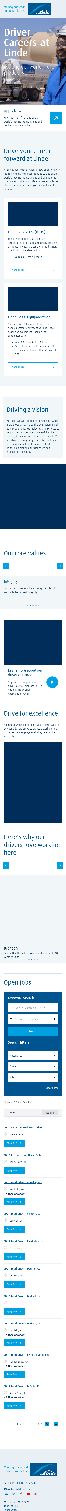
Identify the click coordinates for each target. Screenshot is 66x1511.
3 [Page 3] (23, 1424)
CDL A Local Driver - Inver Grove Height (26, 1355)
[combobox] (33, 1019)
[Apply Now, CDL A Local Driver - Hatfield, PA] (14, 1342)
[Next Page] (47, 1424)
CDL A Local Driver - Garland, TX (22, 1296)
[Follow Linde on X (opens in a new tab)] (13, 1494)
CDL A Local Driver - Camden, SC (22, 1214)
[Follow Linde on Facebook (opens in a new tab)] (21, 1494)
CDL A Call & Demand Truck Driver (23, 1127)
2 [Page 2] (20, 1424)
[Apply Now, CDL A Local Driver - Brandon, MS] (14, 1201)
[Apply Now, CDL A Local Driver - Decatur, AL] (14, 1284)
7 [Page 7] (35, 1424)
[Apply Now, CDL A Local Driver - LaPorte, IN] (14, 1405)
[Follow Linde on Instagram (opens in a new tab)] (35, 1494)
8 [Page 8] (38, 1424)
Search (33, 1031)
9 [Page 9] (41, 1424)
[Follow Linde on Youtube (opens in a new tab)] (28, 1494)
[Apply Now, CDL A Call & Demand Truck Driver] (14, 1143)
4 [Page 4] (26, 1424)
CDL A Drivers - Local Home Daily (22, 1155)
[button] (27, 605)
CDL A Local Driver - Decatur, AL (22, 1268)
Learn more (33, 270)
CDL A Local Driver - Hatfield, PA (22, 1323)
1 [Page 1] (17, 1424)
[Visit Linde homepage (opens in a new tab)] (27, 9)
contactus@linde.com (17, 1489)
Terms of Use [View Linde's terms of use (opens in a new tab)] (11, 1506)
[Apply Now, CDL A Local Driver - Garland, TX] (14, 1311)
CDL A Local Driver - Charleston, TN (23, 1241)
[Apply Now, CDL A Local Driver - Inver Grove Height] (14, 1374)
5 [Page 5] (29, 1424)
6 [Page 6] (32, 1424)
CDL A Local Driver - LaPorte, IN (21, 1386)
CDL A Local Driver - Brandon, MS (23, 1182)
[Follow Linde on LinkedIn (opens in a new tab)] (6, 1494)
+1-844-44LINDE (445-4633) (20, 1483)
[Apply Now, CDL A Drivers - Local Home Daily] (14, 1170)
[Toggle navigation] (56, 9)
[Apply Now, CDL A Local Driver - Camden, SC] (14, 1229)
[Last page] (56, 1424)
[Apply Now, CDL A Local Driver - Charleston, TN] (14, 1256)
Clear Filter (52, 1088)
